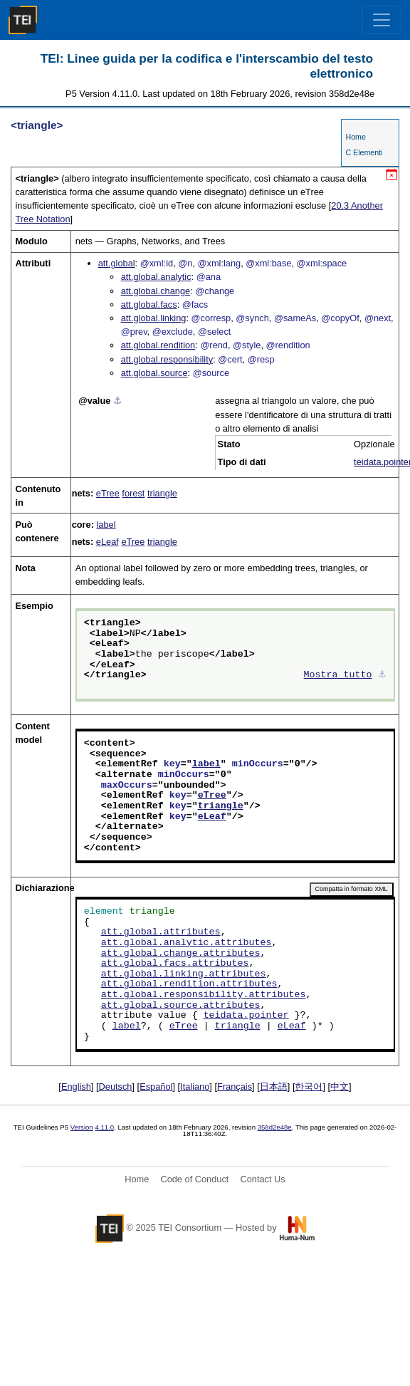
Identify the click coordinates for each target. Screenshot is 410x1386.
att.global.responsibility (167, 359)
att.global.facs (149, 304)
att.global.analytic (156, 276)
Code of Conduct (194, 1179)
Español (156, 1086)
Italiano (194, 1086)
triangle (162, 493)
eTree (108, 493)
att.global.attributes (161, 932)
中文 (339, 1086)
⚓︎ (117, 400)
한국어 (308, 1086)
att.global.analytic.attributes (186, 943)
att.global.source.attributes (181, 1005)
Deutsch (115, 1086)
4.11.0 (104, 1127)
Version (81, 1127)
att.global (116, 263)
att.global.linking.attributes (183, 974)
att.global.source (154, 373)
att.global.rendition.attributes (189, 984)
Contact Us (262, 1179)
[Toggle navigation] (381, 20)
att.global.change (155, 291)
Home (355, 136)
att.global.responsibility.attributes (203, 995)
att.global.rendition (158, 345)
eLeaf (107, 541)
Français (234, 1086)
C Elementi (363, 152)
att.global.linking (153, 318)
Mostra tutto (338, 675)
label (106, 524)
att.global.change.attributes (181, 953)
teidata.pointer (246, 1015)
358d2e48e (275, 1127)
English (76, 1086)
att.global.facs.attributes (175, 963)
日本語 (274, 1086)
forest (133, 493)
